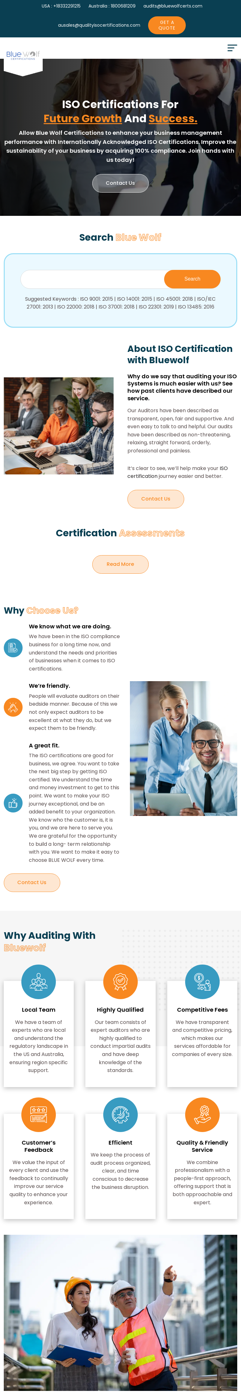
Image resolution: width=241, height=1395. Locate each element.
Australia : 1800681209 (112, 6)
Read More (128, 561)
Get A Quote (166, 25)
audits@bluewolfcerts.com (172, 6)
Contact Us (155, 499)
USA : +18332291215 (61, 6)
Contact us (120, 183)
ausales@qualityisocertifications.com (99, 25)
